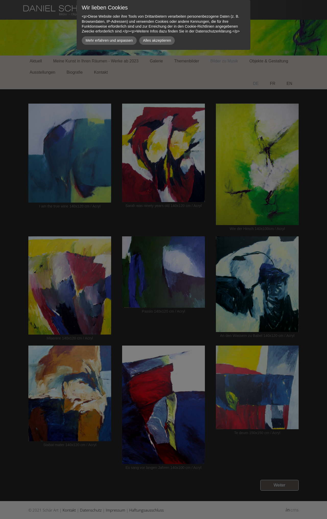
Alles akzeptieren (157, 40)
